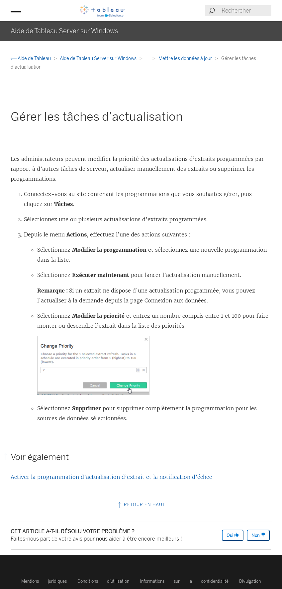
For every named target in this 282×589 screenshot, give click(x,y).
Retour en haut (141, 504)
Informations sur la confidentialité (184, 581)
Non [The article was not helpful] (258, 535)
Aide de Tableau (31, 58)
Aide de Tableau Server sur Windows (99, 58)
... (147, 58)
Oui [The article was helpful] (233, 535)
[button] (16, 10)
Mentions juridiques (44, 581)
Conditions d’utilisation (103, 581)
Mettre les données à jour (185, 58)
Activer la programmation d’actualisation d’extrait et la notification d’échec (111, 477)
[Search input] (246, 10)
